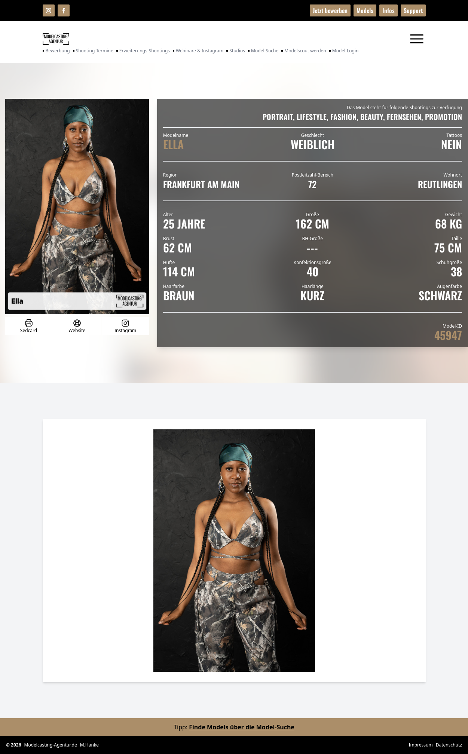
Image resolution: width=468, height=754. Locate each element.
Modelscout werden (303, 51)
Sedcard (28, 326)
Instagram (125, 326)
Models (365, 10)
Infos (388, 10)
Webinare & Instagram (198, 51)
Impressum (420, 745)
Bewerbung (56, 51)
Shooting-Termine (93, 51)
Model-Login (344, 51)
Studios (235, 51)
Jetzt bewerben (330, 10)
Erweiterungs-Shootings (143, 51)
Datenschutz (449, 745)
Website (76, 326)
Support (413, 10)
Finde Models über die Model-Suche (241, 727)
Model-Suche (263, 51)
